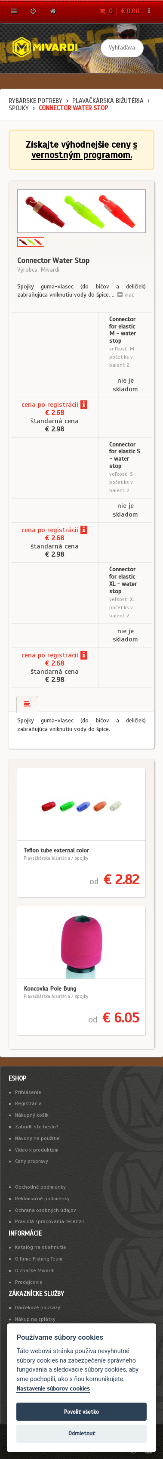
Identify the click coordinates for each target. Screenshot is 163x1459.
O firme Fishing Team (38, 1259)
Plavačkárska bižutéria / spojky (56, 858)
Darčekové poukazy (37, 1307)
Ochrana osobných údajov (45, 1210)
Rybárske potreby (35, 101)
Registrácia (28, 1103)
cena (29, 404)
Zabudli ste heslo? (36, 1127)
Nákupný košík (32, 1115)
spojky (19, 108)
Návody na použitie (37, 1138)
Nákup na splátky (35, 1319)
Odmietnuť (81, 1433)
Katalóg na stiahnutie (40, 1247)
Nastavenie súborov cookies (53, 1388)
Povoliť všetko (81, 1412)
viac (125, 294)
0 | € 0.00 (119, 11)
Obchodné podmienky (40, 1187)
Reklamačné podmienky (42, 1199)
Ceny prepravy (31, 1161)
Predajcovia (29, 1282)
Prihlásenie (28, 1092)
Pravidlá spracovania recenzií (49, 1221)
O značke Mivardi (35, 1270)
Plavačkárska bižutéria (108, 101)
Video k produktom (36, 1150)
